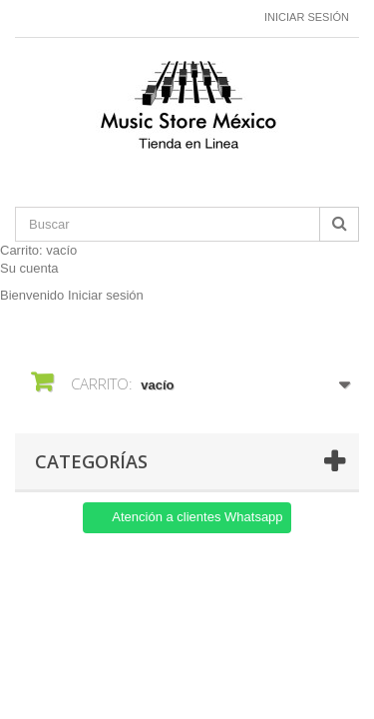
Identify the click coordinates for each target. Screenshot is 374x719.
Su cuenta (29, 268)
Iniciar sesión (306, 17)
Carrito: (38, 250)
